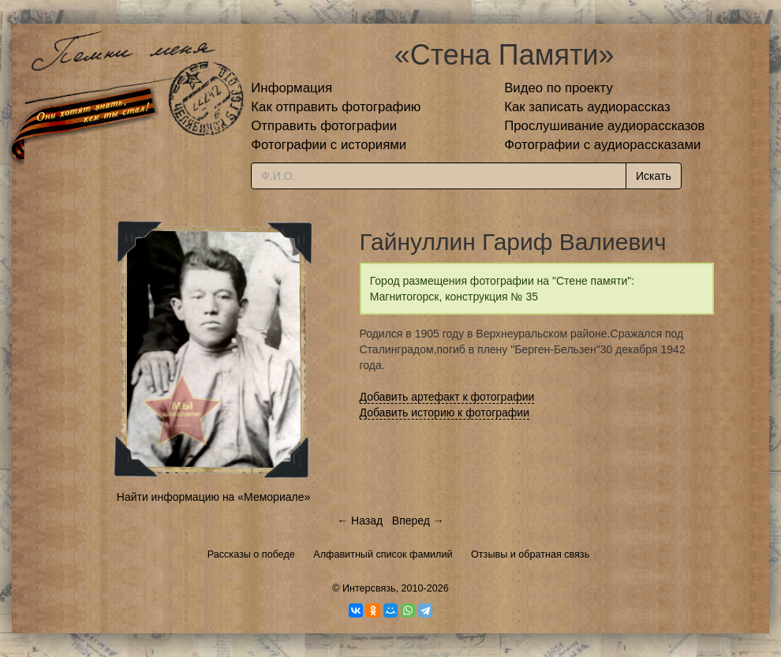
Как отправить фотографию (335, 106)
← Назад (360, 520)
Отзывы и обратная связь (530, 554)
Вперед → (418, 520)
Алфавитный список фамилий (382, 554)
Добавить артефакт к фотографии (447, 396)
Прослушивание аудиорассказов (604, 125)
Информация (291, 87)
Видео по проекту (558, 87)
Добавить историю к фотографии (445, 412)
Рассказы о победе (251, 554)
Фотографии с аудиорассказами (602, 144)
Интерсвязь (369, 588)
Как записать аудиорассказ (587, 106)
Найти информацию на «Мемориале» (213, 497)
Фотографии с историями (328, 144)
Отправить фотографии (324, 125)
